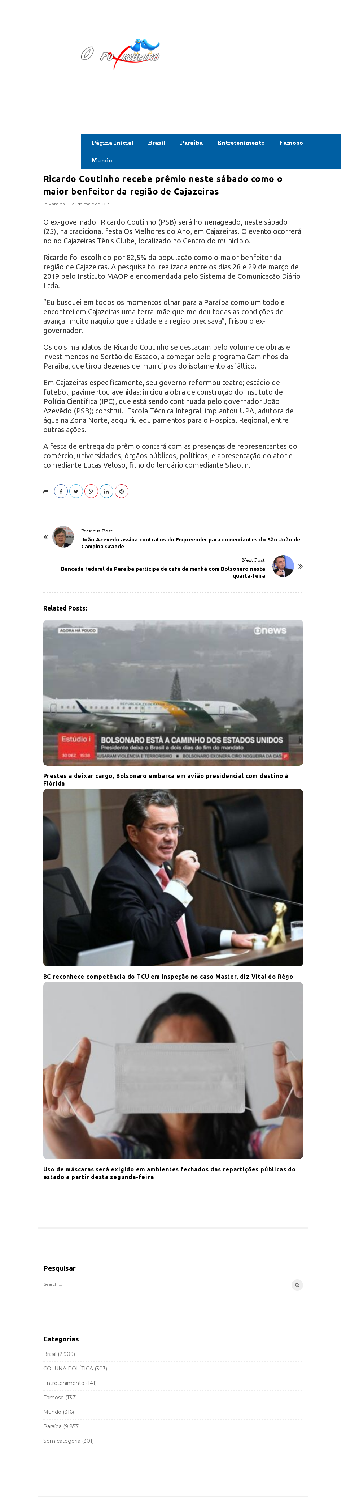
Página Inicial (112, 143)
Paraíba (191, 143)
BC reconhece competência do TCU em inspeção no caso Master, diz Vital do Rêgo (168, 976)
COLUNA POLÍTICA (68, 1368)
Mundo (102, 161)
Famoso (291, 143)
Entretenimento (241, 143)
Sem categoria (61, 1441)
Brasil (157, 143)
